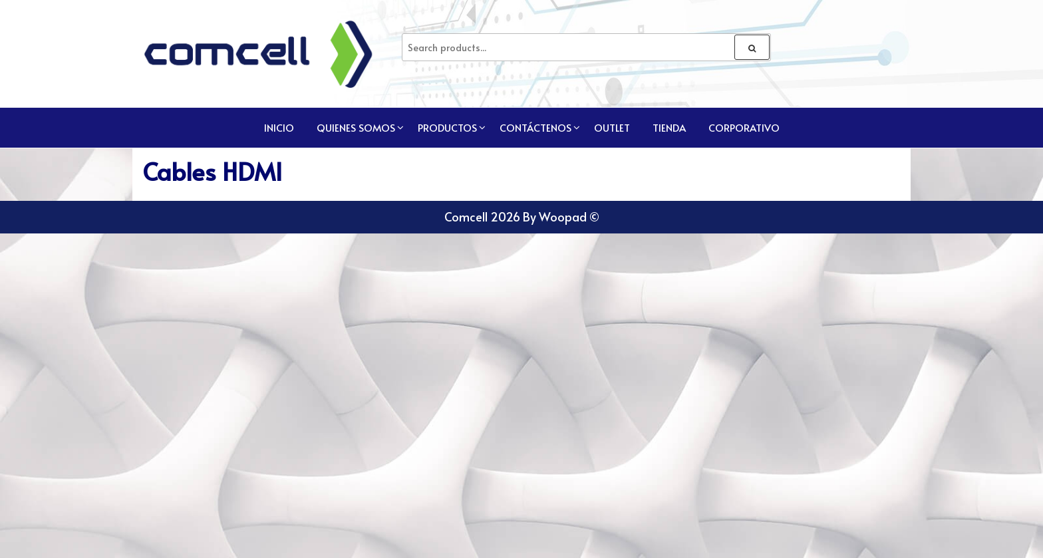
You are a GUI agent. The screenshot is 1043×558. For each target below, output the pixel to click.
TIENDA (669, 127)
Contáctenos (535, 127)
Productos (447, 127)
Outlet (612, 127)
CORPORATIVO (744, 127)
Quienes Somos (356, 127)
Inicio (279, 127)
